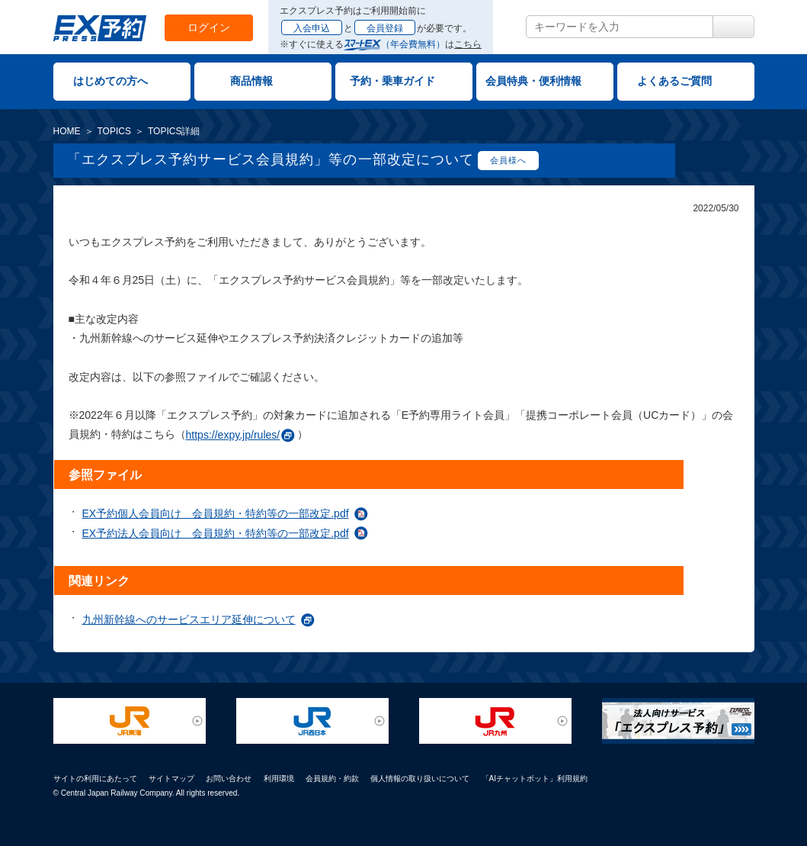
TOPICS (114, 131)
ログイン (208, 27)
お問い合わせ (228, 778)
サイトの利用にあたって (95, 778)
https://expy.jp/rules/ (233, 435)
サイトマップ (171, 778)
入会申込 (311, 28)
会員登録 (385, 28)
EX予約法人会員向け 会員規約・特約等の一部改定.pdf (215, 533)
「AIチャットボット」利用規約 (535, 778)
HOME (67, 131)
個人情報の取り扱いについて (419, 778)
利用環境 (279, 778)
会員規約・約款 (332, 778)
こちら (468, 44)
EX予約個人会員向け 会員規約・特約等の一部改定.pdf (215, 513)
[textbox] (619, 26)
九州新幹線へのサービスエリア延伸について (189, 619)
